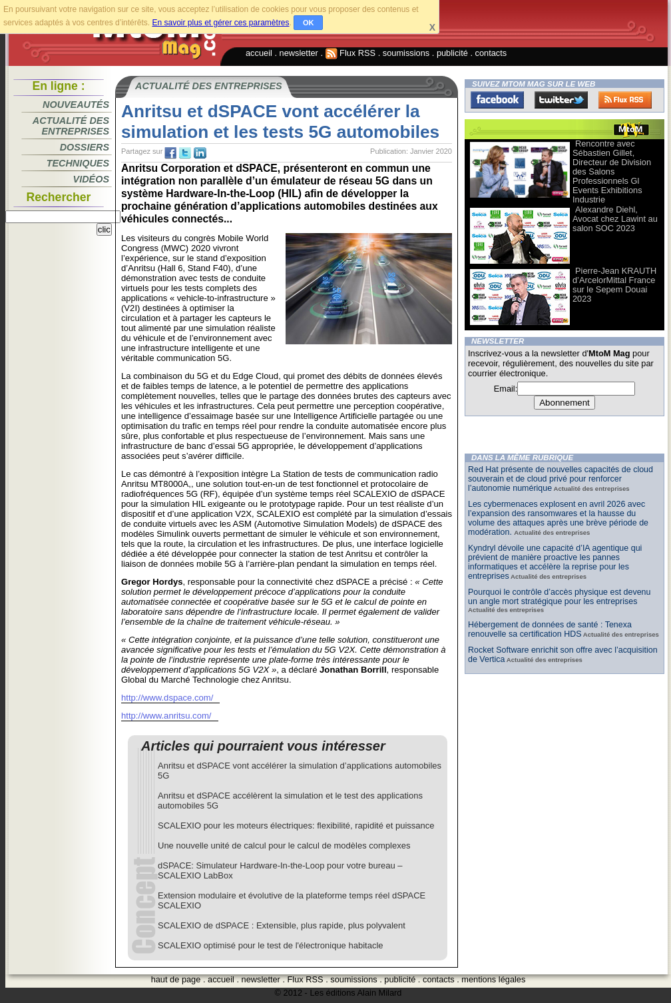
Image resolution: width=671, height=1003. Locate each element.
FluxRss (625, 100)
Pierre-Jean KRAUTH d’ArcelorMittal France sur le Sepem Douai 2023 (614, 285)
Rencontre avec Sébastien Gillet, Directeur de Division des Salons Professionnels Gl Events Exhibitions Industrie (611, 171)
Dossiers (84, 147)
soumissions (406, 53)
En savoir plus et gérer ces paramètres (220, 22)
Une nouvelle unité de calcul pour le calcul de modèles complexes (284, 845)
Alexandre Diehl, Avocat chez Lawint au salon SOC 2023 (615, 218)
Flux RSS (351, 53)
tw (185, 153)
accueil (259, 53)
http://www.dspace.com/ (167, 698)
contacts (491, 53)
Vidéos (91, 179)
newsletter (299, 53)
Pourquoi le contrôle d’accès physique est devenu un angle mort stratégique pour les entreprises (559, 596)
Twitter (561, 100)
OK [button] (308, 23)
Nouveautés (76, 104)
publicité (452, 53)
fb (170, 153)
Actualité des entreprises (71, 126)
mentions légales (493, 979)
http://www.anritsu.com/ (166, 716)
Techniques (78, 163)
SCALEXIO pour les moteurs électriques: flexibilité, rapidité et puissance (296, 826)
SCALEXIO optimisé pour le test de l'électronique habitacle (270, 945)
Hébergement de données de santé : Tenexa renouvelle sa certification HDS (550, 629)
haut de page (176, 979)
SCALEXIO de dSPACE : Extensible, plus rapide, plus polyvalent (281, 925)
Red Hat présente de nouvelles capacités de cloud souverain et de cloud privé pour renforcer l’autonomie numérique (560, 479)
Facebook (497, 100)
